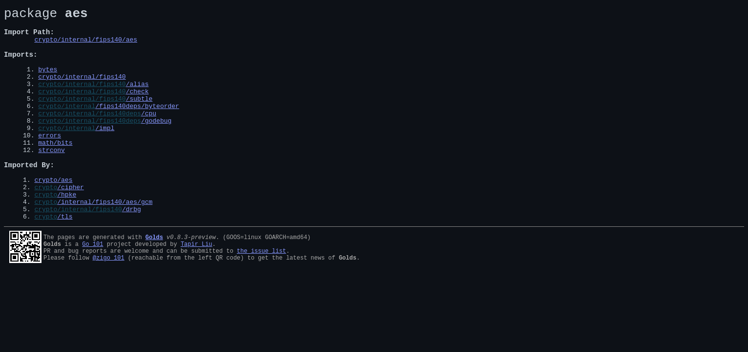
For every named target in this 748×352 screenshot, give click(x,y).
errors (49, 161)
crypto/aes (53, 214)
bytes (47, 82)
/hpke (66, 232)
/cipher (70, 223)
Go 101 (92, 286)
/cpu (148, 135)
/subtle (139, 117)
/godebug (156, 143)
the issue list (261, 294)
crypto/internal (66, 126)
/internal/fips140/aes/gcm (104, 241)
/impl (104, 152)
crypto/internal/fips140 (81, 91)
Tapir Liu (196, 286)
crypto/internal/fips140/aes (85, 46)
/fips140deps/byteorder (137, 126)
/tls (64, 258)
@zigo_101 (109, 303)
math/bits (55, 170)
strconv (51, 179)
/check (137, 108)
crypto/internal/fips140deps (89, 135)
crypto (45, 223)
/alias (137, 99)
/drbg (131, 249)
